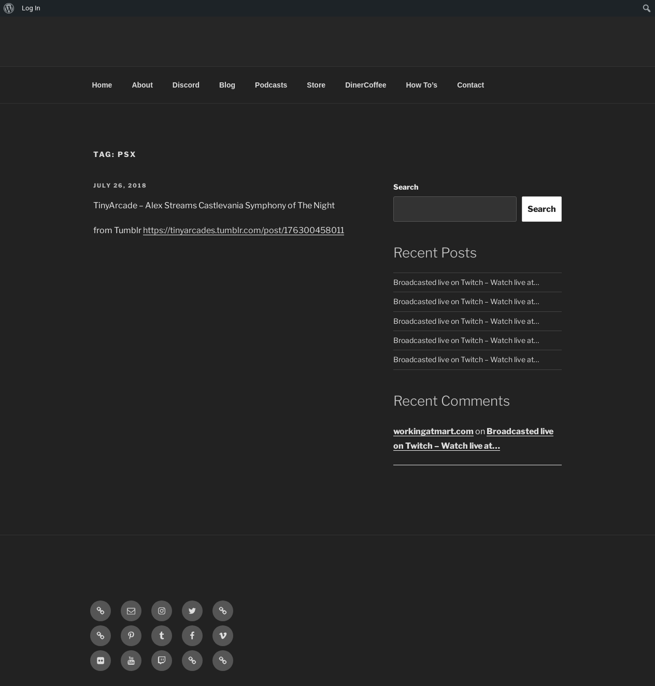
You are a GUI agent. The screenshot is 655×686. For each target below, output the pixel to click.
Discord (186, 85)
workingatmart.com (433, 431)
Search (405, 186)
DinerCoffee (365, 85)
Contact (470, 85)
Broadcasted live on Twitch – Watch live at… (466, 282)
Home (102, 85)
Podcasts (271, 85)
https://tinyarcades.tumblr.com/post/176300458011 (243, 230)
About (142, 85)
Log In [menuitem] (31, 8)
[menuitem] (9, 8)
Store (316, 85)
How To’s (421, 85)
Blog (227, 85)
